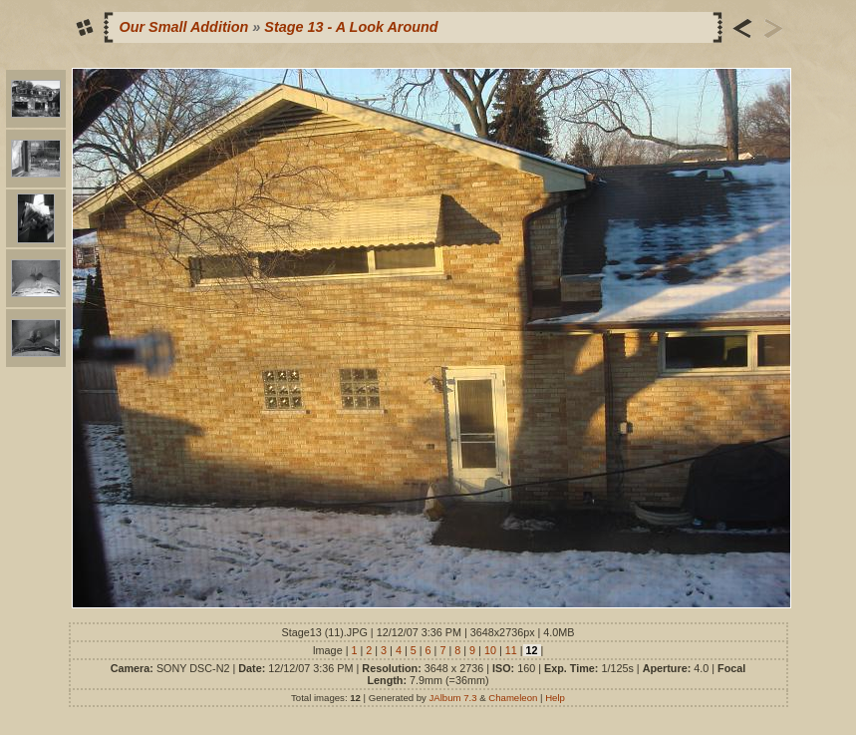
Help (555, 697)
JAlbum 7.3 (453, 697)
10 (490, 650)
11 (511, 650)
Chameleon (512, 697)
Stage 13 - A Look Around (350, 27)
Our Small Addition (184, 27)
